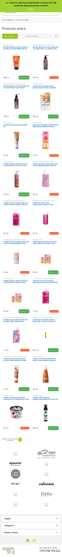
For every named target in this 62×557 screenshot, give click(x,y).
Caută (56, 12)
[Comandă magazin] (41, 36)
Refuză (31, 9)
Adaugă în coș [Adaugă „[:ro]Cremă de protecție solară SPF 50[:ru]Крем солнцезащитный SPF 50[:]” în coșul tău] (24, 155)
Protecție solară (8, 45)
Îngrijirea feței (47, 317)
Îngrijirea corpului (49, 45)
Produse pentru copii (10, 356)
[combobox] (27, 12)
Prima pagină (7, 20)
